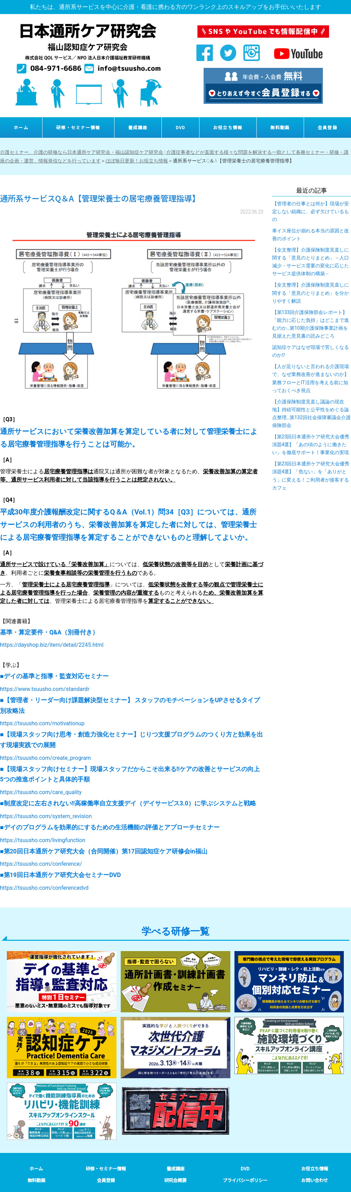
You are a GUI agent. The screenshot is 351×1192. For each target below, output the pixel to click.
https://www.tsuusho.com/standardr (44, 689)
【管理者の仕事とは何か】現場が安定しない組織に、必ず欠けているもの (310, 211)
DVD (180, 127)
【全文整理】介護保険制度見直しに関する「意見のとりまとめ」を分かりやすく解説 (310, 292)
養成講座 (138, 127)
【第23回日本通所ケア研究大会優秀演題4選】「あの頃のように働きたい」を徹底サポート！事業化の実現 (311, 444)
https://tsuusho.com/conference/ (41, 864)
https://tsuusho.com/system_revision (46, 816)
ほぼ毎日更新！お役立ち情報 (137, 160)
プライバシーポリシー (245, 1180)
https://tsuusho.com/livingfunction (42, 840)
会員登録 (327, 127)
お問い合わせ (314, 1180)
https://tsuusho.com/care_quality (41, 792)
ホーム (21, 127)
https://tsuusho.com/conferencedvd (44, 888)
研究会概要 (175, 1180)
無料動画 (280, 127)
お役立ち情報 (228, 127)
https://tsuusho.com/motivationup (42, 723)
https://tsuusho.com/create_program (45, 758)
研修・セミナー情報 (78, 127)
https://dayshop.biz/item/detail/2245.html (52, 645)
